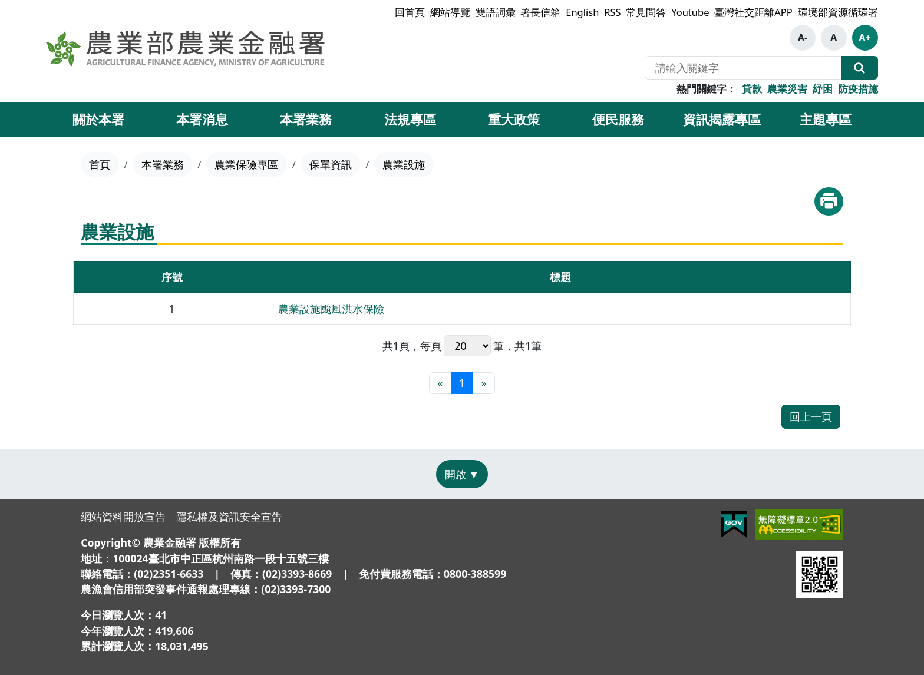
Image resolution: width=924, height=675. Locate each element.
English (582, 12)
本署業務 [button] (306, 119)
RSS (612, 12)
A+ (865, 37)
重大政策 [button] (514, 119)
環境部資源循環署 (838, 12)
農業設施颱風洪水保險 (331, 309)
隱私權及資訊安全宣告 (229, 516)
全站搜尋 (860, 68)
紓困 (823, 88)
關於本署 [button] (98, 119)
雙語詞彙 (496, 12)
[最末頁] (483, 383)
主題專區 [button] (826, 119)
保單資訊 (330, 164)
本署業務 (162, 164)
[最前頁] (440, 383)
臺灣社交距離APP (753, 12)
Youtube (690, 12)
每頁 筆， (467, 346)
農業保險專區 (246, 164)
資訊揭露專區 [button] (722, 119)
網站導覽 (450, 12)
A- (803, 37)
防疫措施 (858, 88)
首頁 (99, 164)
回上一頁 (811, 416)
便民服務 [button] (618, 119)
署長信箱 (540, 12)
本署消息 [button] (202, 119)
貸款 (752, 88)
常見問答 (646, 12)
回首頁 (410, 12)
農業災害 (787, 88)
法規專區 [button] (410, 119)
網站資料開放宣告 (123, 516)
